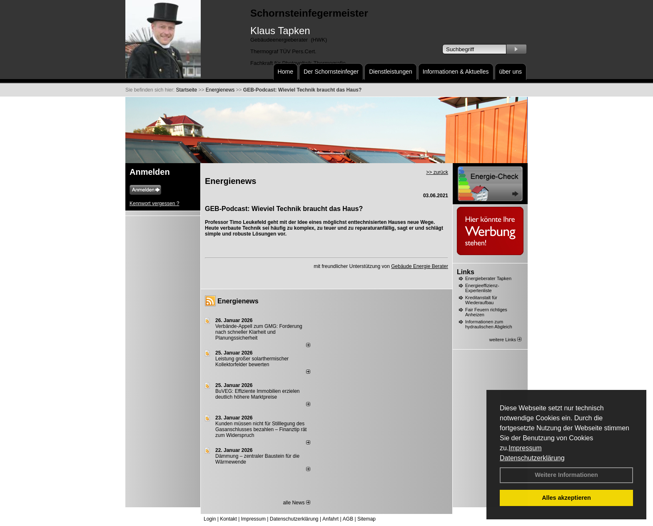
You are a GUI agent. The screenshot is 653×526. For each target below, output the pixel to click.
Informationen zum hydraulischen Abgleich (488, 324)
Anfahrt (330, 519)
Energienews (238, 301)
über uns (510, 71)
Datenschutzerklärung (532, 457)
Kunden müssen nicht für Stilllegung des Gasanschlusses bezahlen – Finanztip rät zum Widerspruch (261, 429)
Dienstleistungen (390, 71)
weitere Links (505, 339)
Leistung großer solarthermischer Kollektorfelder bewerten (252, 361)
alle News (296, 503)
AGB (348, 519)
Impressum (524, 448)
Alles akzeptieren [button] (566, 497)
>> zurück (437, 172)
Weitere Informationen (566, 474)
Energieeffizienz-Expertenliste (482, 288)
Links (465, 271)
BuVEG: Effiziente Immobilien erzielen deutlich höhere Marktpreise (257, 394)
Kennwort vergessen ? (154, 203)
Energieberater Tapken (488, 278)
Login (210, 519)
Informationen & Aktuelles (456, 71)
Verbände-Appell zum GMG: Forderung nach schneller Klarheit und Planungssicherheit (258, 332)
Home (285, 71)
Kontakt (228, 519)
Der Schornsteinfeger (331, 71)
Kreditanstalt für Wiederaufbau (481, 300)
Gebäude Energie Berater (419, 266)
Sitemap (366, 519)
